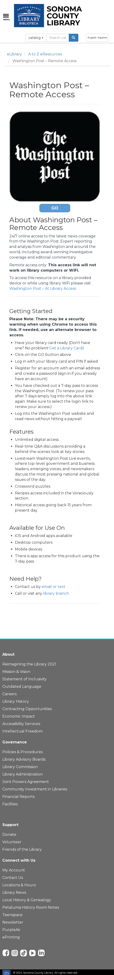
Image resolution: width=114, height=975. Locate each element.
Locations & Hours (19, 885)
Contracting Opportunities (27, 709)
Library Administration (22, 774)
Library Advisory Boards (23, 759)
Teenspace (12, 915)
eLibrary (14, 54)
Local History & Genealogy (26, 900)
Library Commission (20, 767)
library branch (56, 593)
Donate (9, 834)
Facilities (10, 804)
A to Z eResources (45, 54)
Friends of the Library (22, 849)
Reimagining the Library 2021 (29, 664)
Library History (15, 701)
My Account (13, 870)
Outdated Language (21, 686)
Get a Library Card (66, 348)
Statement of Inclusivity (24, 679)
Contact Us (12, 877)
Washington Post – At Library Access (42, 288)
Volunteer (11, 842)
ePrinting (11, 937)
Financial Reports (18, 796)
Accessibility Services (21, 724)
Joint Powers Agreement (25, 781)
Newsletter (12, 922)
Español (102, 37)
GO (54, 208)
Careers (9, 694)
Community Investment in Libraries (34, 789)
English (92, 37)
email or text (53, 586)
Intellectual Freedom (22, 731)
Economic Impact (18, 716)
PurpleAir (11, 930)
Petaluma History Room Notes (30, 907)
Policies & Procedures (22, 752)
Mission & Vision (16, 671)
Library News (14, 892)
